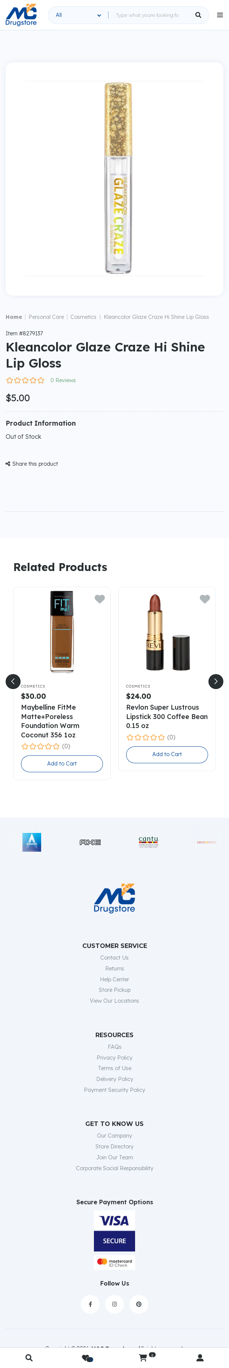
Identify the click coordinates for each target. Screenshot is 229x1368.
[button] (13, 681)
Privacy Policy (114, 1057)
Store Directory (114, 1146)
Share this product (32, 463)
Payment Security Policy (114, 1090)
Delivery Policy (114, 1079)
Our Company (114, 1135)
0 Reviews (63, 380)
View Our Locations (114, 1000)
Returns (114, 968)
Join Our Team (114, 1157)
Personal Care (46, 317)
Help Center (114, 979)
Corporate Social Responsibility (114, 1168)
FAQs (115, 1047)
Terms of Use (114, 1068)
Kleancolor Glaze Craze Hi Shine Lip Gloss (156, 317)
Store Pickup (115, 990)
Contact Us (114, 957)
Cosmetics (83, 317)
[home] (21, 15)
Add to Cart (62, 763)
